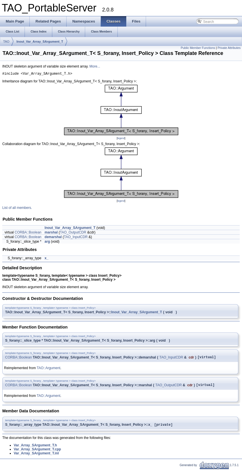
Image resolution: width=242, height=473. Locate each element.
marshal (51, 233)
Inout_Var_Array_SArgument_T (40, 41)
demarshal (53, 238)
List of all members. (17, 209)
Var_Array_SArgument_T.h (35, 448)
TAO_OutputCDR (73, 233)
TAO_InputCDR (75, 238)
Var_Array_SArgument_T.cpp (37, 452)
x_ (46, 259)
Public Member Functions (198, 48)
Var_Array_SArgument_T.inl (36, 456)
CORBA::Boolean (28, 233)
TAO (6, 41)
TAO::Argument (48, 370)
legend (121, 139)
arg (47, 242)
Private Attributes (229, 48)
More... (94, 66)
